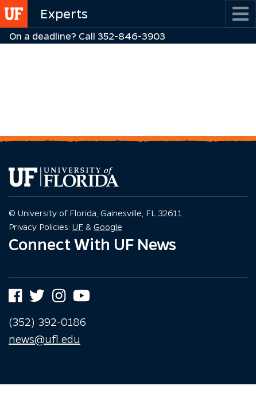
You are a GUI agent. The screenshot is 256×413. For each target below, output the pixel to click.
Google (108, 226)
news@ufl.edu (44, 339)
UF (77, 226)
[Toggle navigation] (240, 14)
